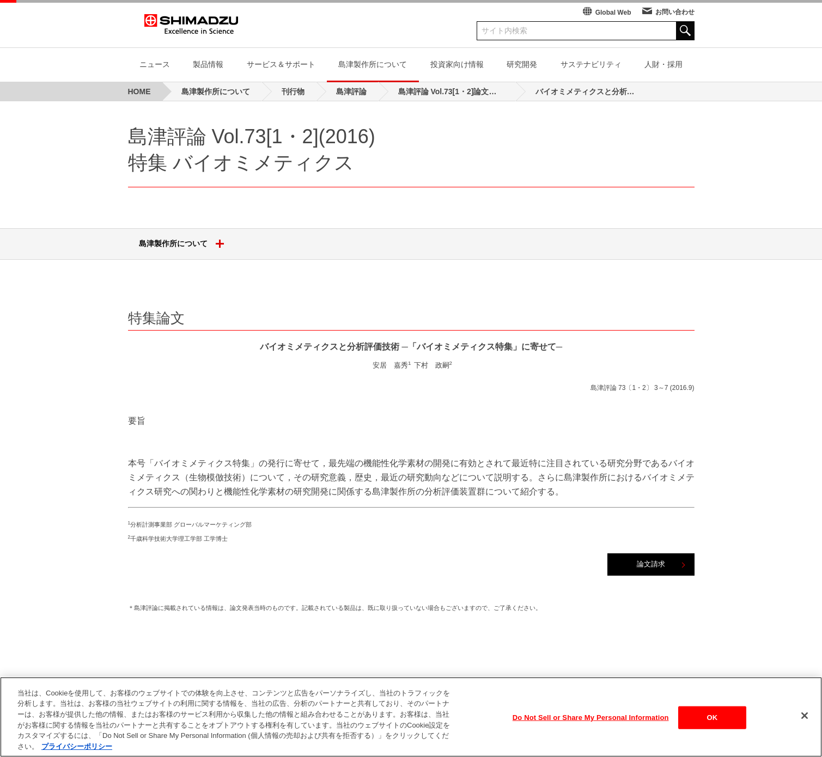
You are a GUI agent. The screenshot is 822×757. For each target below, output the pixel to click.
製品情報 (208, 64)
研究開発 (522, 64)
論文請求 (651, 564)
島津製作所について (372, 64)
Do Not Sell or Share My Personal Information (591, 720)
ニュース (154, 64)
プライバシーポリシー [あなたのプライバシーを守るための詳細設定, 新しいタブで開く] (76, 749)
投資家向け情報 (457, 64)
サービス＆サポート (281, 64)
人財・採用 (663, 64)
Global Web (613, 12)
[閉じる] (805, 719)
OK (712, 720)
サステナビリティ (591, 64)
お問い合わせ (675, 12)
